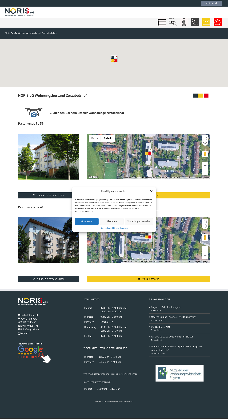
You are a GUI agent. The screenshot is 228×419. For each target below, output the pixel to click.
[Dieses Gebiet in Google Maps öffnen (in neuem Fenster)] (93, 177)
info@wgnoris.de (30, 329)
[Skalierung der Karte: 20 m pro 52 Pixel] (183, 178)
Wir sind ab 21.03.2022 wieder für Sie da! (172, 336)
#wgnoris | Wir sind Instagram (166, 307)
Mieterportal (211, 3)
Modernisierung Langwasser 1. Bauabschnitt (173, 316)
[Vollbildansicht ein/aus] (205, 138)
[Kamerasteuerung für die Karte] (205, 142)
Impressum (124, 228)
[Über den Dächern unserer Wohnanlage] (34, 112)
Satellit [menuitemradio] (108, 138)
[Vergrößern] (205, 165)
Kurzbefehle (127, 178)
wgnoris (23, 333)
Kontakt (98, 401)
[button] (151, 191)
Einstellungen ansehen (139, 221)
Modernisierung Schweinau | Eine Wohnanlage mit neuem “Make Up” (176, 348)
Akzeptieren (86, 221)
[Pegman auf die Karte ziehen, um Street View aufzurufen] (205, 154)
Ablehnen (112, 221)
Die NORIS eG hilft (160, 326)
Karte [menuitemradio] (94, 138)
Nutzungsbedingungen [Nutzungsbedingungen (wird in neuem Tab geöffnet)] (200, 178)
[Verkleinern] (205, 172)
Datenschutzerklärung (110, 228)
